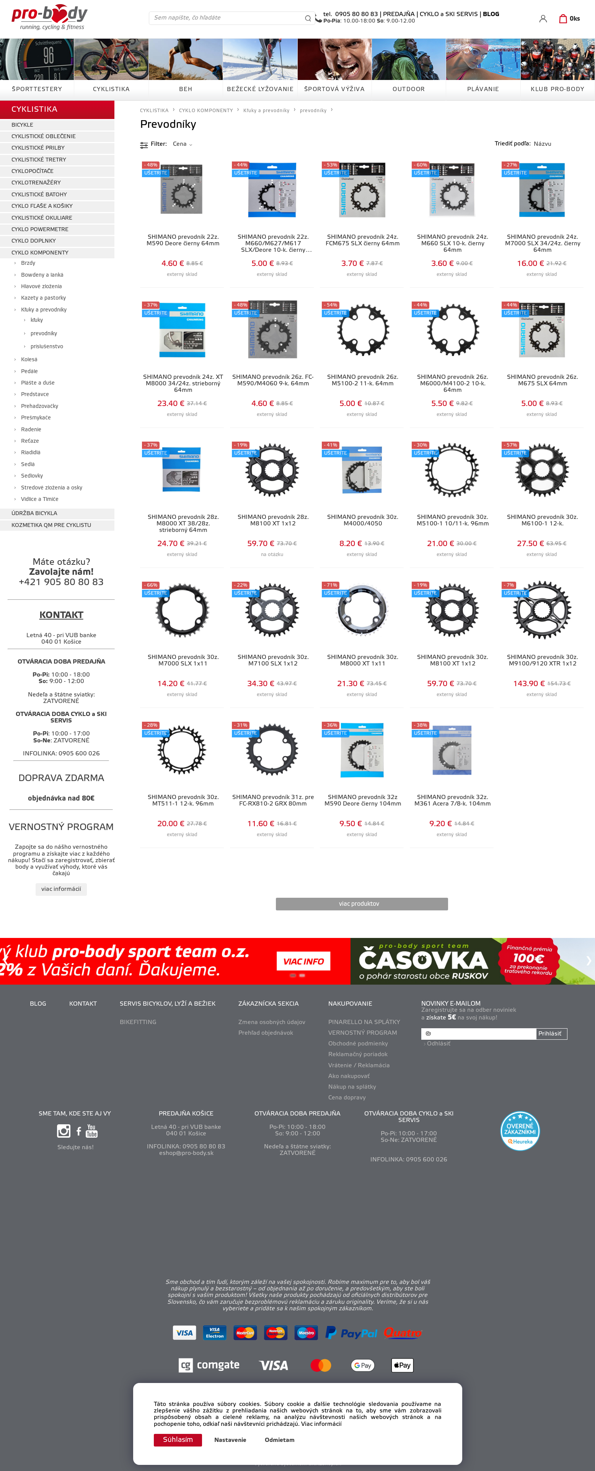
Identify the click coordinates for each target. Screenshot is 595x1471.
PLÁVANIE (483, 89)
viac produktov (359, 904)
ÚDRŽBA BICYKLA (34, 513)
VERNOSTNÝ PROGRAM (362, 1033)
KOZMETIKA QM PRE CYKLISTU (51, 525)
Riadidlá (31, 452)
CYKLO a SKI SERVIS (449, 14)
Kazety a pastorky (43, 298)
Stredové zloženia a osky (51, 488)
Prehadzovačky (39, 406)
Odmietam (280, 1440)
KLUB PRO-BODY (558, 89)
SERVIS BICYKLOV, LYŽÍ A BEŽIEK (167, 1004)
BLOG (38, 1004)
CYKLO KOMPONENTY (39, 253)
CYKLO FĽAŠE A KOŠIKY (42, 206)
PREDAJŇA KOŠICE (186, 1114)
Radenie (31, 429)
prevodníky (44, 333)
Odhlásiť (438, 1044)
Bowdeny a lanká (42, 275)
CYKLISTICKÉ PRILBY (38, 148)
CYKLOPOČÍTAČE (32, 171)
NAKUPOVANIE (350, 1004)
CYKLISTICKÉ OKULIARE (41, 218)
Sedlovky (32, 476)
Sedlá (28, 464)
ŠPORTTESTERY (37, 89)
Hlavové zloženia (41, 286)
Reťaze (30, 441)
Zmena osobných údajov (271, 1022)
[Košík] (568, 19)
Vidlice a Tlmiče (40, 499)
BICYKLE (22, 125)
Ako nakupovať (349, 1076)
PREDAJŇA (399, 14)
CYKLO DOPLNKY (33, 241)
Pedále (29, 371)
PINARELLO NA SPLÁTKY (364, 1022)
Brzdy (28, 263)
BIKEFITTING (138, 1022)
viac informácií (61, 889)
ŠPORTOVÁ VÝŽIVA (334, 89)
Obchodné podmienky (358, 1044)
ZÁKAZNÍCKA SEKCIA (268, 1004)
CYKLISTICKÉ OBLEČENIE (43, 136)
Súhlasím (178, 1440)
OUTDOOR (409, 89)
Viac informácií (321, 1424)
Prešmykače (36, 418)
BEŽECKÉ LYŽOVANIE (260, 89)
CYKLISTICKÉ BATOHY (39, 194)
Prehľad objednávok (265, 1033)
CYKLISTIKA (111, 89)
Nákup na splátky (352, 1087)
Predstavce (35, 394)
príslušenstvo (47, 346)
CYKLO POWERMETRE (39, 229)
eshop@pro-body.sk (186, 1153)
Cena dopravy (347, 1098)
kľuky (37, 320)
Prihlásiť (549, 1034)
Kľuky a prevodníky (44, 310)
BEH (186, 89)
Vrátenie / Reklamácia (359, 1065)
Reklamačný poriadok (358, 1054)
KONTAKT (83, 1004)
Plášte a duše (38, 383)
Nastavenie (230, 1440)
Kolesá (29, 359)
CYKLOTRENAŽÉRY (36, 183)
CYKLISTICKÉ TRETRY (38, 160)
